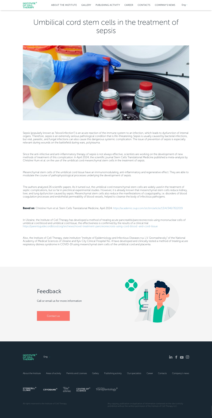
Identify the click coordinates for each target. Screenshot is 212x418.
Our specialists (134, 373)
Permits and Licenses (76, 373)
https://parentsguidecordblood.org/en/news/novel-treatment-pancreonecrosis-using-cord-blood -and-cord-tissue (90, 226)
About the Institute (32, 373)
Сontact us (53, 316)
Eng (184, 5)
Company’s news (180, 373)
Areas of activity (53, 373)
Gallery (95, 373)
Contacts (162, 373)
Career (150, 373)
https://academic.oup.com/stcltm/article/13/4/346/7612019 (148, 208)
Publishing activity (113, 373)
